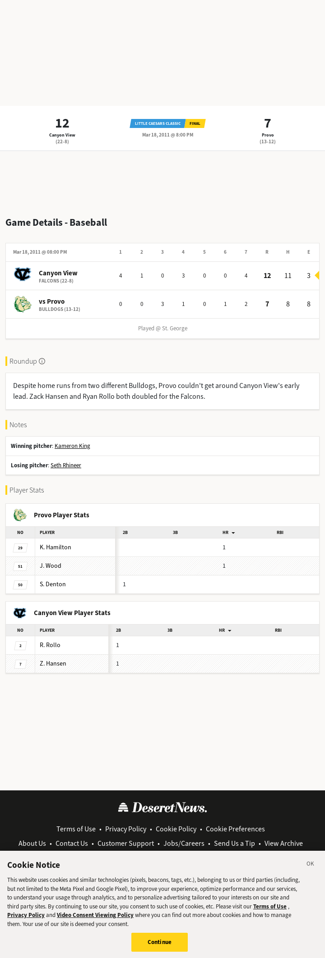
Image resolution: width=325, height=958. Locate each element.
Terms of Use (76, 829)
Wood (50, 565)
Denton (53, 584)
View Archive (284, 843)
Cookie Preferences (235, 829)
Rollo (50, 645)
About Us (32, 843)
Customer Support (126, 843)
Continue (160, 948)
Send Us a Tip (234, 843)
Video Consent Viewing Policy (95, 921)
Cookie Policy (176, 829)
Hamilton (55, 547)
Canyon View (62, 135)
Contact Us (72, 843)
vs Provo (52, 301)
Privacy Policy (125, 829)
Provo (268, 135)
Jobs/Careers (183, 843)
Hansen (53, 663)
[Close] (310, 871)
